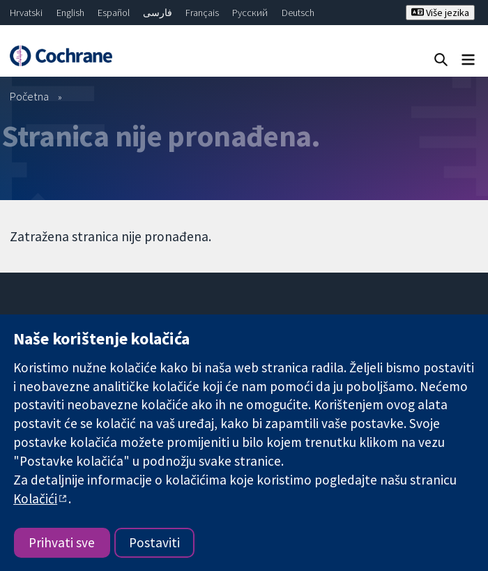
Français (202, 12)
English (70, 12)
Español (114, 12)
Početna (29, 96)
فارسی (157, 12)
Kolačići (35, 498)
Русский (250, 12)
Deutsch (298, 12)
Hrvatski (26, 12)
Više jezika (440, 12)
